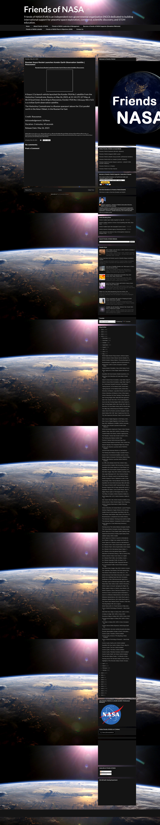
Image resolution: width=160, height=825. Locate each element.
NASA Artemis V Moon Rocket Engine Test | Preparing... (116, 502)
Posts (102, 771)
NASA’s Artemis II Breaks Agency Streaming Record (112, 229)
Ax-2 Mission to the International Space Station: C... (115, 549)
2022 (102, 673)
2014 (102, 690)
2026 (102, 329)
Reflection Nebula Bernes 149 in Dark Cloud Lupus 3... (116, 597)
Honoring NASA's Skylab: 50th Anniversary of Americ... (116, 465)
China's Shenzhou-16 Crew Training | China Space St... (116, 395)
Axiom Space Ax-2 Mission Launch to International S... (116, 542)
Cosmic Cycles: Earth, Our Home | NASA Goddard (115, 654)
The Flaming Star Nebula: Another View (112, 438)
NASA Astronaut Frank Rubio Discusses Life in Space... (116, 575)
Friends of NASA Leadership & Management (65, 26)
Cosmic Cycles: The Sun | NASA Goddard (112, 647)
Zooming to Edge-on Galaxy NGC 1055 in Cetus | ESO (116, 616)
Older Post (91, 190)
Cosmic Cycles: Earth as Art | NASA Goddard (113, 643)
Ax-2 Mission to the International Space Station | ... (115, 551)
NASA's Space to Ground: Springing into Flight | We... (115, 586)
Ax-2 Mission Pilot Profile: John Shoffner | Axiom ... (115, 558)
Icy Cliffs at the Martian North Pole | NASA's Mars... (115, 463)
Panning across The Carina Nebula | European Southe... (116, 527)
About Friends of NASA (41, 26)
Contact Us (79, 29)
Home (28, 26)
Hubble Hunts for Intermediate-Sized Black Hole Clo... (115, 512)
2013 (102, 693)
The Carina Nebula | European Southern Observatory (115, 529)
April (103, 663)
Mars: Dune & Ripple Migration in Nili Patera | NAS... (115, 419)
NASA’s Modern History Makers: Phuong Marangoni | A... (116, 360)
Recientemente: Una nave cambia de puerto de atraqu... (116, 629)
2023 (102, 336)
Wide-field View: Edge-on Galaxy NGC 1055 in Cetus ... (116, 611)
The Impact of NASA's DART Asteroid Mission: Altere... (116, 485)
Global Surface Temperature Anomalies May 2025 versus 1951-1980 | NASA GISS (118, 275)
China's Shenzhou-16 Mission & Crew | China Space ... (116, 393)
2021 (102, 675)
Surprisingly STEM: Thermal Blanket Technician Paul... (116, 480)
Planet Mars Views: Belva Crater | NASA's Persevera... (116, 583)
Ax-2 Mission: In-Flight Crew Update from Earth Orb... (115, 540)
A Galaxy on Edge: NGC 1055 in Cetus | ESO (113, 614)
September (105, 345)
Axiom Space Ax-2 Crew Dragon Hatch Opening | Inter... (116, 531)
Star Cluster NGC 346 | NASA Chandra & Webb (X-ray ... (116, 499)
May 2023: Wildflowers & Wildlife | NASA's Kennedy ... (116, 423)
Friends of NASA (54, 9)
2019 (102, 679)
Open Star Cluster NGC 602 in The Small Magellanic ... (116, 399)
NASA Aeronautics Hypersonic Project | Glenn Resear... (116, 429)
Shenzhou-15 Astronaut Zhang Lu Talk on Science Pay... (116, 553)
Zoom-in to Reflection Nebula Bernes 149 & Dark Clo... (116, 594)
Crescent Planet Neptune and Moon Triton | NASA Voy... (116, 442)
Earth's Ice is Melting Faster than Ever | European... (115, 577)
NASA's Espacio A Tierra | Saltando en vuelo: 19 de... (115, 478)
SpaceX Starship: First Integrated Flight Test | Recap (115, 444)
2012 (102, 695)
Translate (126, 321)
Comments (103, 774)
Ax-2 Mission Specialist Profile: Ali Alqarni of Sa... (114, 560)
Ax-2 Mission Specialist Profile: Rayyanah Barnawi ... (115, 562)
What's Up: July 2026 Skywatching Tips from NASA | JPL (113, 291)
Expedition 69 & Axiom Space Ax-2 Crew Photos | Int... (116, 467)
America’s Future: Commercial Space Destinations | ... (115, 592)
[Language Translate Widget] (107, 321)
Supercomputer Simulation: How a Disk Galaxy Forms (115, 368)
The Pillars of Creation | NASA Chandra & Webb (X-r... (115, 494)
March (104, 665)
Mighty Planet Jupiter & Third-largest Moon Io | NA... (115, 491)
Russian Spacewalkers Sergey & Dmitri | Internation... (115, 631)
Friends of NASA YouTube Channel (108, 168)
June (103, 351)
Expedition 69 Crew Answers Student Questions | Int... (115, 374)
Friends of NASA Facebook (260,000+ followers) (111, 151)
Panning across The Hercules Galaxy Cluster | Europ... (116, 658)
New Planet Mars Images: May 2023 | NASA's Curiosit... (116, 568)
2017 (102, 684)
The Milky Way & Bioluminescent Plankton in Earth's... (115, 408)
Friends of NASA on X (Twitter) (107, 166)
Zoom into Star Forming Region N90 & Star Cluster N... (116, 402)
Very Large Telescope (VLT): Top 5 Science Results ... (115, 474)
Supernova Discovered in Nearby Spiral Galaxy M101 (115, 533)
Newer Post (28, 190)
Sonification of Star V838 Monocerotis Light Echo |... (115, 579)
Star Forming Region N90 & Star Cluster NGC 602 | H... (116, 404)
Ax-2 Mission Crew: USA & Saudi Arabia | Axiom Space (116, 544)
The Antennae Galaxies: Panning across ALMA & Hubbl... (116, 519)
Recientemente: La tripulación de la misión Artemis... (115, 516)
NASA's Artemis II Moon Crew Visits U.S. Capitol (114, 555)
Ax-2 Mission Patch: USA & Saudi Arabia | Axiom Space (116, 547)
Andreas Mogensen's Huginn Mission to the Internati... (115, 510)
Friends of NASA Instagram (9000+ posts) (109, 154)
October (104, 342)
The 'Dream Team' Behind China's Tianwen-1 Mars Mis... (116, 601)
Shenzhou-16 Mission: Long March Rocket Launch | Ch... (116, 391)
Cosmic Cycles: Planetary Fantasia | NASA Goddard (115, 652)
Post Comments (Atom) (63, 194)
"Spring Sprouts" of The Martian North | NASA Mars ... (115, 386)
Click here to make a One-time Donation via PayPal (112, 192)
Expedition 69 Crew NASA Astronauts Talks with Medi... (116, 483)
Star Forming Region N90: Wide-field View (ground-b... (116, 397)
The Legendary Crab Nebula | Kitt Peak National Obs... (116, 570)
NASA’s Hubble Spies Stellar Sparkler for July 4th (111, 220)
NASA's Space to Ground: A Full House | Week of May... (116, 457)
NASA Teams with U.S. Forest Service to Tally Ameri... (115, 606)
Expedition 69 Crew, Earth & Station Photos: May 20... (115, 645)
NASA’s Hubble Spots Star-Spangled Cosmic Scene (112, 226)
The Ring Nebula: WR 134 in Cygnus (111, 603)
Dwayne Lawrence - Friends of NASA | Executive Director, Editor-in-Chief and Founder (116, 205)
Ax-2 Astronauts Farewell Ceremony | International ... (115, 384)
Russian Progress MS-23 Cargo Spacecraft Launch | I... (116, 487)
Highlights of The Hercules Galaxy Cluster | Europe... (115, 660)
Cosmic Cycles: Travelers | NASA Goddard (113, 633)
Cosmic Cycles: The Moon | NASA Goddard (113, 649)
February (104, 668)
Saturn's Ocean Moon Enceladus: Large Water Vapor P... (116, 379)
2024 (102, 334)
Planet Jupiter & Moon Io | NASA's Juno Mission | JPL (115, 588)
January (104, 670)
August (104, 347)
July (103, 349)
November (105, 340)
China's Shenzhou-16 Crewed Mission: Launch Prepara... (116, 508)
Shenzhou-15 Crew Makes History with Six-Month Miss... (116, 406)
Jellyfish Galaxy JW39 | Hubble (110, 535)
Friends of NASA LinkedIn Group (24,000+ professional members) (116, 156)
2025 (102, 332)
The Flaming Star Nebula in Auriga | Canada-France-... (116, 452)
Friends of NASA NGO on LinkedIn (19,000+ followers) (113, 159)
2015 (102, 688)
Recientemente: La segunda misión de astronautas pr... (116, 362)
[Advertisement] (80, 43)
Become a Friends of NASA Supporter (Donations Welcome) (101, 26)
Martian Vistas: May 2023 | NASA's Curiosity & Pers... (115, 431)
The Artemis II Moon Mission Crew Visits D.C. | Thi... (115, 572)
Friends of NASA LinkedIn (34, 29)
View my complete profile (105, 212)
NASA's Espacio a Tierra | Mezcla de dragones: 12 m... (116, 590)
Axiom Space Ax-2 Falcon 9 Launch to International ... (115, 538)
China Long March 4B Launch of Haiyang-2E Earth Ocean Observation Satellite (119, 299)
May (103, 353)
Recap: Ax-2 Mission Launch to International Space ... (115, 476)
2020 (102, 677)
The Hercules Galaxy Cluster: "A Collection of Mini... (115, 656)
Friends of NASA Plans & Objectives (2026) (59, 29)
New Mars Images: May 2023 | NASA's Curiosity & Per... (116, 471)
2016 (102, 686)
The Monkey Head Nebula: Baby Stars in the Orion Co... (116, 514)
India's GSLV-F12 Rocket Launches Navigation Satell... (116, 411)
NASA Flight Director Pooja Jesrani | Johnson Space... (116, 355)
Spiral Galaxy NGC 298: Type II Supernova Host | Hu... (116, 413)
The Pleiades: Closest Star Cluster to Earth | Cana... (115, 435)
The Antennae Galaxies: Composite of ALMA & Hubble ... (116, 521)
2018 (102, 682)
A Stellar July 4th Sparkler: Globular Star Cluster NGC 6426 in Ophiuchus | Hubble (119, 307)
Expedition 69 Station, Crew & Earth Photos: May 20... (115, 489)
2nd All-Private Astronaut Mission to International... (115, 450)
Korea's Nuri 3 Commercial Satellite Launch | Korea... (115, 455)
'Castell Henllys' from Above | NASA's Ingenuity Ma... (115, 433)
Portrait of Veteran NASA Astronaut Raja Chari (113, 440)
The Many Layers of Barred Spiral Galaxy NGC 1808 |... (116, 581)
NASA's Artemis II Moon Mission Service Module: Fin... (116, 358)
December (105, 338)
